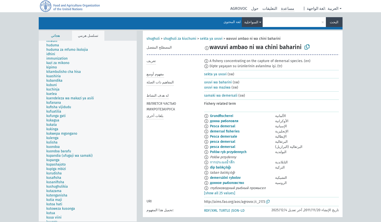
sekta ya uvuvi (211, 39)
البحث (334, 22)
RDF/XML (211, 211)
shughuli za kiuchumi (179, 39)
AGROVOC (238, 8)
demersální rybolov (225, 178)
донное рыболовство (227, 183)
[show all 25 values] (219, 193)
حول (254, 8)
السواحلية (251, 22)
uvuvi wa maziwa (217, 87)
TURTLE (224, 211)
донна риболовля (224, 121)
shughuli (153, 39)
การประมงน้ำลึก (222, 162)
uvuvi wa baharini (218, 82)
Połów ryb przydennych (228, 152)
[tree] (88, 131)
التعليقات (269, 8)
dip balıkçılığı (220, 167)
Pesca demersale (223, 136)
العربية (333, 8)
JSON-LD (238, 211)
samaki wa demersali (220, 95)
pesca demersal (222, 142)
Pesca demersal (222, 126)
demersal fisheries (225, 131)
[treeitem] (54, 41)
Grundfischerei (221, 116)
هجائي (55, 36)
